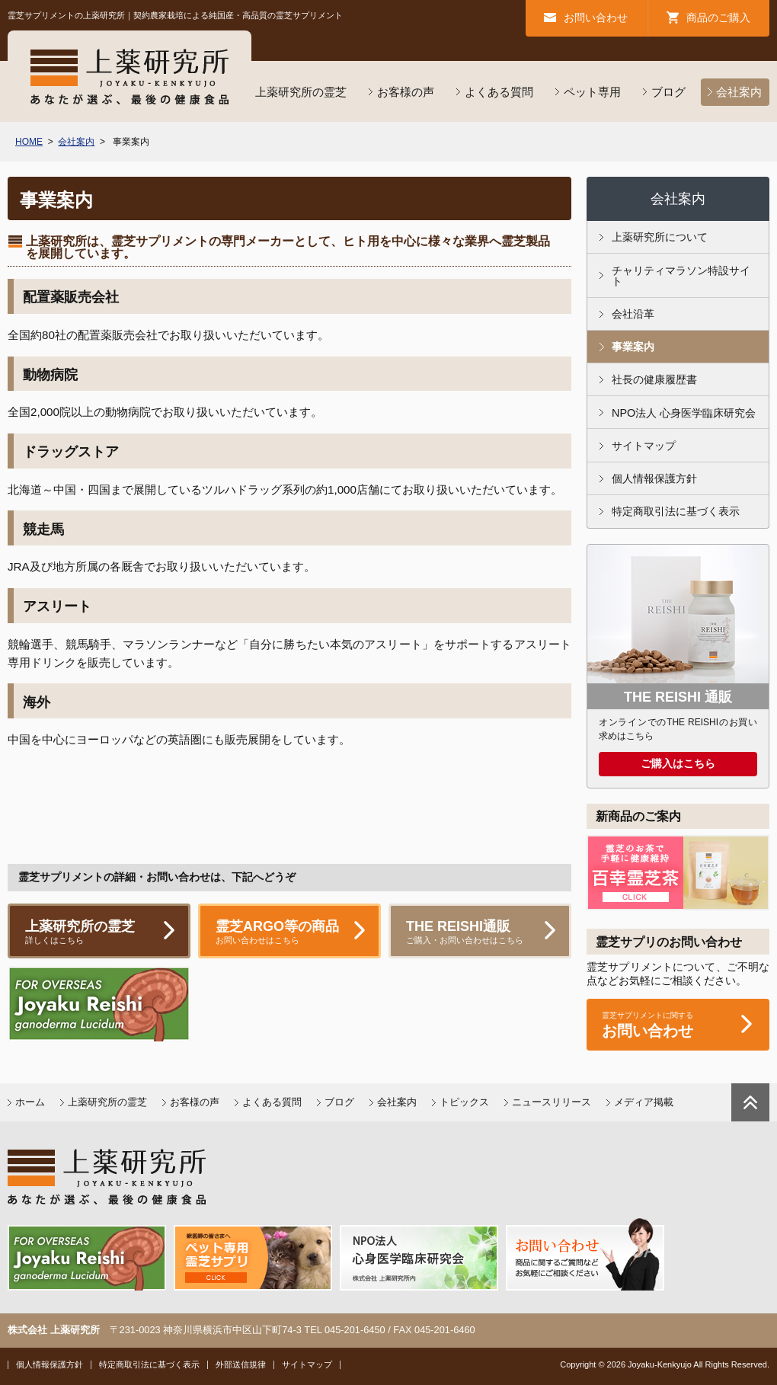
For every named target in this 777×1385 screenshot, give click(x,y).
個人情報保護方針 (654, 478)
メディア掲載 (643, 1102)
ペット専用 (592, 91)
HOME (29, 141)
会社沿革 (633, 314)
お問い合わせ (596, 17)
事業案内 (633, 347)
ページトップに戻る (750, 1102)
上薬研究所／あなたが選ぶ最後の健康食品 (129, 76)
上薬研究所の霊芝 (301, 91)
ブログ (668, 91)
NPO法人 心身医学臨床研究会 (684, 413)
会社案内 (739, 91)
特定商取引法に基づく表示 (676, 511)
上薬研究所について (660, 237)
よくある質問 (499, 91)
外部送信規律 (241, 1364)
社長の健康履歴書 (654, 379)
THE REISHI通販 (480, 933)
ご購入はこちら (678, 763)
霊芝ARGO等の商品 (289, 933)
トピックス (464, 1102)
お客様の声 (405, 91)
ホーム (30, 1102)
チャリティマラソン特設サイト (681, 275)
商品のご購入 (718, 17)
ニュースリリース (551, 1102)
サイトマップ (644, 446)
